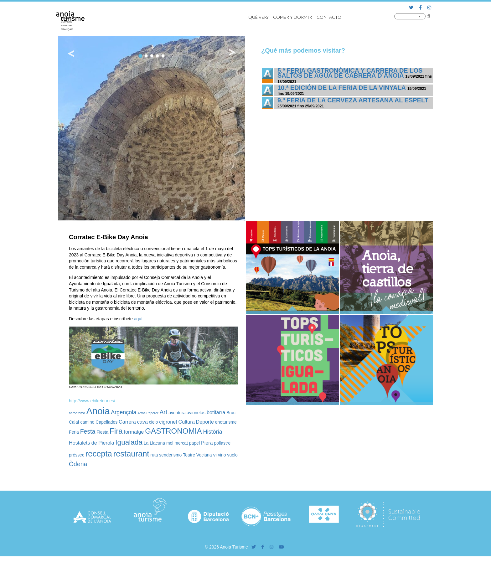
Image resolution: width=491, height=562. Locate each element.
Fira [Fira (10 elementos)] (116, 431)
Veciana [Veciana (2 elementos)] (204, 454)
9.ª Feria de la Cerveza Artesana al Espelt (352, 100)
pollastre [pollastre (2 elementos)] (222, 443)
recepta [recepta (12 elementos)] (98, 453)
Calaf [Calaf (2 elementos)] (74, 422)
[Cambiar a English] (69, 26)
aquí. (139, 318)
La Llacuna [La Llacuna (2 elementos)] (154, 443)
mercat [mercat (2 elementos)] (181, 443)
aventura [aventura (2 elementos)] (176, 412)
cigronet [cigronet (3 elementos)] (168, 422)
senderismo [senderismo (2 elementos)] (170, 454)
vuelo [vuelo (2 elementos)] (232, 454)
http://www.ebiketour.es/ (92, 400)
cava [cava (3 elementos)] (142, 422)
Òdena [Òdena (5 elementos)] (78, 464)
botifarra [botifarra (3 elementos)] (216, 412)
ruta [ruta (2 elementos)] (154, 454)
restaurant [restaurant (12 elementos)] (131, 453)
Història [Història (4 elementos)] (212, 432)
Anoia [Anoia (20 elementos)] (98, 411)
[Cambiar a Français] (69, 29)
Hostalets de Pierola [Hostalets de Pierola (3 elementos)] (91, 443)
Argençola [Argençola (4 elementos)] (123, 412)
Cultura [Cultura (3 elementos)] (186, 422)
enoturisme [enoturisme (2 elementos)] (226, 422)
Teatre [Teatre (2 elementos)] (189, 454)
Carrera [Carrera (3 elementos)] (127, 422)
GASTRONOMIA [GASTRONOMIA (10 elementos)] (173, 431)
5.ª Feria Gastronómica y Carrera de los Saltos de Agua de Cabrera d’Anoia (349, 73)
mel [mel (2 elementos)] (169, 443)
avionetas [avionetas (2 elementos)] (196, 412)
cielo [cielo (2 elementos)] (153, 422)
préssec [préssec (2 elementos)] (76, 454)
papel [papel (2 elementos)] (194, 443)
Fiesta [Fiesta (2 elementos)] (102, 432)
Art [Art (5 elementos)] (163, 412)
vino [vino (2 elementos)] (222, 454)
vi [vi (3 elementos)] (215, 454)
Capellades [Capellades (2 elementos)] (106, 422)
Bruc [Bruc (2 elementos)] (230, 412)
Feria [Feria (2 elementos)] (74, 432)
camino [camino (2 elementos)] (87, 422)
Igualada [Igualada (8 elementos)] (128, 442)
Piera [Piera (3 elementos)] (207, 443)
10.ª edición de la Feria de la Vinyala (341, 87)
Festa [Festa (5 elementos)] (88, 431)
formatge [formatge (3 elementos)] (134, 432)
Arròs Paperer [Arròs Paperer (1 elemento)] (147, 413)
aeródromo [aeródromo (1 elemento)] (77, 413)
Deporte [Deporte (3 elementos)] (205, 422)
